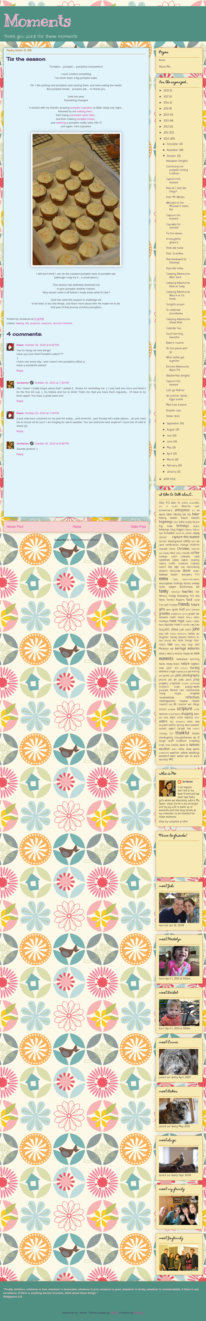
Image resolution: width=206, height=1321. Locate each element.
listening (168, 640)
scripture (184, 709)
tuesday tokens (178, 745)
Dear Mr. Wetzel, (175, 197)
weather (175, 752)
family (163, 591)
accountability (194, 503)
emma (163, 579)
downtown (163, 574)
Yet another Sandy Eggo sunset (176, 397)
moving (169, 664)
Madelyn (164, 648)
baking (20, 323)
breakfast (169, 533)
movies (162, 664)
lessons (182, 637)
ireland (177, 624)
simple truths (176, 717)
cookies (184, 560)
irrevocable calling (187, 625)
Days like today (174, 268)
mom (196, 653)
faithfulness (186, 587)
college (163, 556)
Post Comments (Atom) (84, 539)
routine (182, 704)
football (196, 600)
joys (161, 633)
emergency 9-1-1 (190, 574)
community (185, 556)
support (172, 728)
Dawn (20, 345)
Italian (197, 625)
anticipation (182, 510)
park (160, 676)
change (184, 544)
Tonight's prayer (175, 304)
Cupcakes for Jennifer (173, 226)
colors (174, 556)
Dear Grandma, (175, 253)
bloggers (180, 529)
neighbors (195, 664)
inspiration (169, 624)
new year (165, 668)
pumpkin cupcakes (81, 107)
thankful (182, 733)
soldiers (172, 725)
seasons (46, 323)
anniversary (165, 510)
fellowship (182, 596)
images (161, 625)
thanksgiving (166, 737)
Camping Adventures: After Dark (178, 275)
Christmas (183, 549)
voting (188, 749)
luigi (190, 644)
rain (181, 690)
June (170, 441)
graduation (195, 609)
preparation (175, 683)
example (172, 587)
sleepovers (180, 722)
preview (185, 683)
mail (171, 648)
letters (191, 637)
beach (184, 518)
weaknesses (164, 753)
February (172, 465)
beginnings (165, 522)
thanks (195, 733)
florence (170, 600)
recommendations (166, 697)
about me (175, 503)
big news (165, 526)
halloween (163, 617)
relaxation (183, 701)
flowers (180, 599)
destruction (175, 571)
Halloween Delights (177, 161)
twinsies (194, 745)
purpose (35, 323)
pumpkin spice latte (82, 115)
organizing (179, 671)
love (170, 644)
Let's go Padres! (175, 390)
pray (196, 680)
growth (191, 614)
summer (195, 725)
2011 (166, 132)
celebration (172, 544)
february (163, 596)
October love (173, 410)
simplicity (189, 717)
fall (27, 323)
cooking (195, 560)
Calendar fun (173, 328)
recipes (177, 693)
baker (195, 514)
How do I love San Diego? (176, 190)
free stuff (164, 605)
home (173, 621)
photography (191, 675)
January (172, 471)
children (194, 544)
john (196, 629)
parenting (193, 671)
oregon (172, 671)
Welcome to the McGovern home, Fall (177, 206)
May (169, 447)
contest (175, 560)
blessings (164, 529)
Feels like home (174, 248)
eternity (187, 583)
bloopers (189, 530)
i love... (195, 621)
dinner (187, 571)
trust (168, 745)
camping (196, 533)
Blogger (138, 1312)
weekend (164, 756)
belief (176, 522)
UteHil (114, 1312)
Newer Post (15, 526)
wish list (188, 756)
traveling (194, 741)
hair (197, 614)
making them (84, 111)
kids (167, 633)
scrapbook (171, 709)
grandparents (176, 614)
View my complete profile (173, 821)
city (160, 553)
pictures (162, 679)
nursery (184, 668)
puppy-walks (192, 686)
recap (162, 693)
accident (185, 503)
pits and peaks (176, 679)
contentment (164, 560)
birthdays (183, 526)
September (173, 423)
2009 (167, 479)
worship (163, 759)
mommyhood (182, 659)
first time (195, 596)
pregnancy (163, 683)
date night (173, 567)
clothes (178, 553)
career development (171, 541)
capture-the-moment (185, 537)
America (186, 506)
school (162, 709)
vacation (164, 749)
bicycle (196, 522)
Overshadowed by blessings (176, 261)
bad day (187, 514)
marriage (180, 649)
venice (174, 749)
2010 (167, 138)
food (189, 600)
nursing (194, 668)
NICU (176, 668)
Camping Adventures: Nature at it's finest (178, 295)
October (172, 156)
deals (183, 567)
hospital (188, 621)
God (182, 609)
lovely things (180, 645)
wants (196, 749)
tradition (181, 741)
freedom (173, 605)
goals (175, 609)
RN (174, 704)
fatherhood (175, 592)
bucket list (180, 533)
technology (163, 733)
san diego (193, 704)
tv (187, 745)
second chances (62, 323)
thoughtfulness (183, 737)
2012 (167, 126)
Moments (37, 21)
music (176, 664)
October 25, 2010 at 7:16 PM (42, 413)
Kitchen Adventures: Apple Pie (177, 368)
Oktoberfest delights (178, 375)
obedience (163, 671)
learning (173, 637)
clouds (186, 553)
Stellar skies (173, 416)
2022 (167, 90)
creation (183, 563)
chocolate (163, 549)
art (193, 510)
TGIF (171, 733)
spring (180, 725)
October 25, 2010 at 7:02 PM (52, 382)
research (163, 704)
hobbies (196, 617)
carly (187, 541)
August (171, 429)
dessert (163, 571)
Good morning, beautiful (174, 335)
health (173, 617)
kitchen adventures (178, 634)
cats (197, 541)
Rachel (174, 690)
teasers (196, 729)
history (189, 617)
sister (197, 717)
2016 (167, 102)
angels (197, 506)
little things (185, 640)
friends (184, 604)
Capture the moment (173, 181)
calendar (188, 533)
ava (198, 510)
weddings (194, 752)
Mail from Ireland (176, 404)
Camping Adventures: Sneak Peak (178, 321)
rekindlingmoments (167, 701)
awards (162, 514)
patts (173, 676)
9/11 (168, 503)
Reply (19, 370)
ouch (185, 671)
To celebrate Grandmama (174, 312)
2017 (166, 96)
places (188, 679)
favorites (187, 592)
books (161, 533)
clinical (172, 553)
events (162, 587)
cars (193, 541)
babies (169, 514)
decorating (193, 567)
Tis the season (26, 59)
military (162, 653)
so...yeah (163, 725)
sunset (162, 728)
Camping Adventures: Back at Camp (178, 284)
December (173, 144)
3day (161, 502)
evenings (195, 583)
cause (161, 545)
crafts (172, 563)
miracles (178, 653)
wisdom (180, 756)
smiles (190, 721)
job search (186, 629)
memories (193, 649)
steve (187, 725)
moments (166, 658)
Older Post (138, 526)
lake (197, 634)
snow (197, 721)
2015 (166, 108)
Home (77, 526)
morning (194, 659)
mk (192, 653)
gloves (168, 609)
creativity (195, 563)
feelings (172, 596)
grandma (164, 614)
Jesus (174, 629)
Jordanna (22, 382)
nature (185, 664)
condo (196, 556)
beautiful (195, 518)
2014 (167, 114)
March (171, 459)
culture (162, 567)
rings (170, 704)
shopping (187, 714)
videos (181, 749)
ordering (61, 122)
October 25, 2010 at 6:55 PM (42, 345)
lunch (197, 644)
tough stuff (166, 741)
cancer (163, 537)
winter (173, 756)
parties (166, 675)
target (181, 728)
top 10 (196, 737)
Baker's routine (175, 342)
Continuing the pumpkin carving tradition (177, 170)
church (195, 549)
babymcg (177, 514)
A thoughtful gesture (173, 241)
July (169, 435)
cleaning (166, 553)
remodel (195, 701)
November (173, 150)
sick (166, 717)
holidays (163, 621)
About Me (164, 66)
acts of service (168, 506)
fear (197, 592)
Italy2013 (164, 629)
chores (172, 549)
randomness (192, 690)
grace (188, 609)
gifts (162, 609)
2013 (167, 120)
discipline (196, 571)
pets (178, 675)
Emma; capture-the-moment (186, 579)
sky (171, 721)
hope (181, 621)
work (196, 756)
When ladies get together (175, 359)
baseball (173, 518)
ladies (191, 633)
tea (189, 728)
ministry (170, 653)
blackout (196, 526)
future (195, 605)
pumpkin (177, 687)
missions (186, 653)
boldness (196, 530)
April (170, 453)
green (185, 614)
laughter (164, 637)
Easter (174, 574)
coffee (195, 553)
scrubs (196, 709)
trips (161, 745)
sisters (163, 721)
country (162, 563)
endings (178, 583)
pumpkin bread (85, 119)
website (184, 753)
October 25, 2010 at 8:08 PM (52, 443)
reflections (192, 697)
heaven (181, 617)
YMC (171, 759)
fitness (162, 600)
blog (172, 529)
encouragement (166, 583)
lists (174, 640)
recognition (194, 693)
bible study (185, 522)
